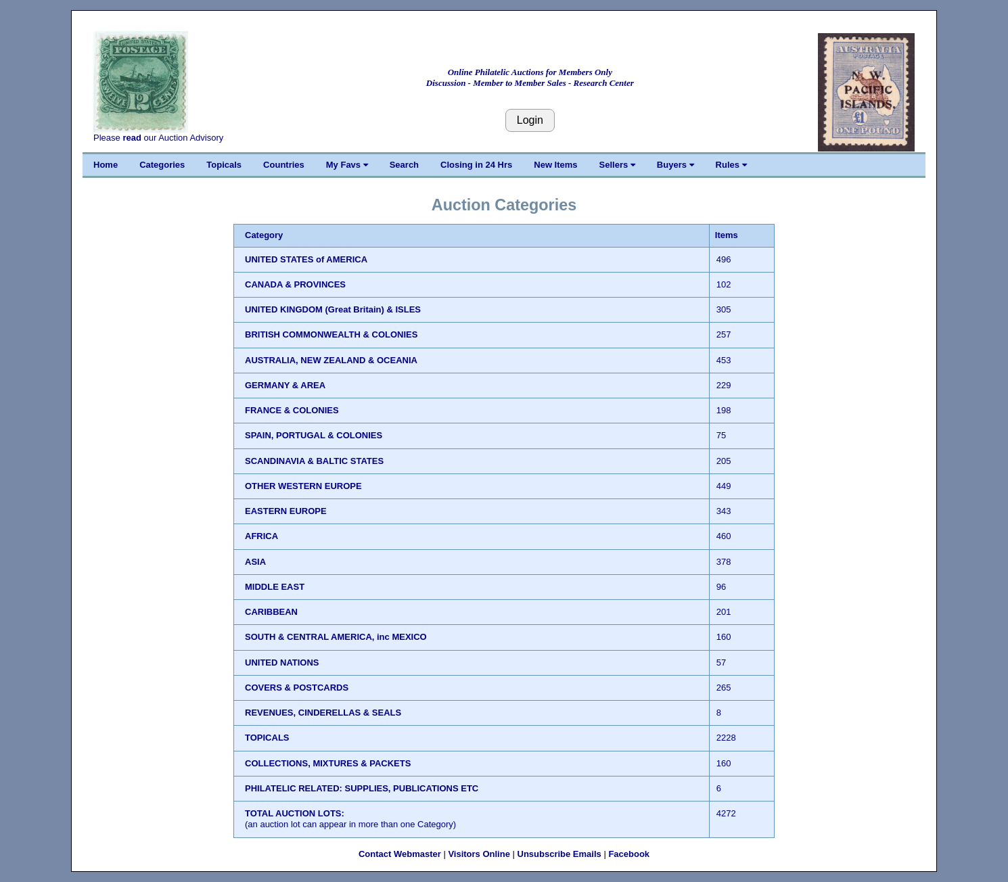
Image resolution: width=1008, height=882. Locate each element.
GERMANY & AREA (285, 385)
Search (404, 165)
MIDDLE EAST (274, 587)
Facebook (628, 854)
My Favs (347, 165)
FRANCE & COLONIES (292, 410)
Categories (162, 165)
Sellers (617, 165)
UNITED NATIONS (282, 662)
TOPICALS (267, 738)
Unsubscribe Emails (559, 854)
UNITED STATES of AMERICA (306, 259)
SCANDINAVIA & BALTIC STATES (314, 461)
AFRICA (261, 536)
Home (105, 165)
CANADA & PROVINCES (295, 284)
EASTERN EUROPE (286, 511)
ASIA (255, 562)
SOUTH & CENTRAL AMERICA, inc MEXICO (336, 637)
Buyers (675, 165)
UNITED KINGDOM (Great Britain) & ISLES (333, 309)
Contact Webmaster (400, 854)
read (131, 138)
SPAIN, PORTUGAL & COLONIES (313, 435)
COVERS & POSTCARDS (296, 687)
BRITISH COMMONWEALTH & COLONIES (331, 334)
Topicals (224, 165)
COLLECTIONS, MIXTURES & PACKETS (328, 763)
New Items (555, 165)
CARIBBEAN (271, 612)
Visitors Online (479, 854)
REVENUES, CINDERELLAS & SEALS (323, 712)
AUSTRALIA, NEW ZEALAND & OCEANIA (331, 360)
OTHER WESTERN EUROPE (303, 486)
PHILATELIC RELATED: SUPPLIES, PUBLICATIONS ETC (361, 788)
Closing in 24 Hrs (476, 165)
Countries (283, 165)
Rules (731, 165)
